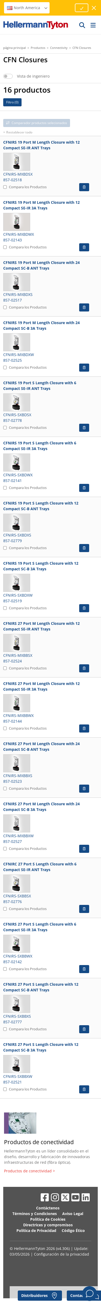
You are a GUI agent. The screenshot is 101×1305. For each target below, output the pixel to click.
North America (27, 7)
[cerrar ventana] (94, 8)
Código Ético (73, 1230)
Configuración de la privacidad (61, 1254)
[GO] (82, 25)
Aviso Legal (72, 1213)
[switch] (8, 76)
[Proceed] (81, 7)
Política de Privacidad (36, 1230)
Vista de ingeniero (33, 76)
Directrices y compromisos (48, 1224)
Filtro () (12, 102)
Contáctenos (48, 1207)
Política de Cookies (47, 1219)
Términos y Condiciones (34, 1213)
